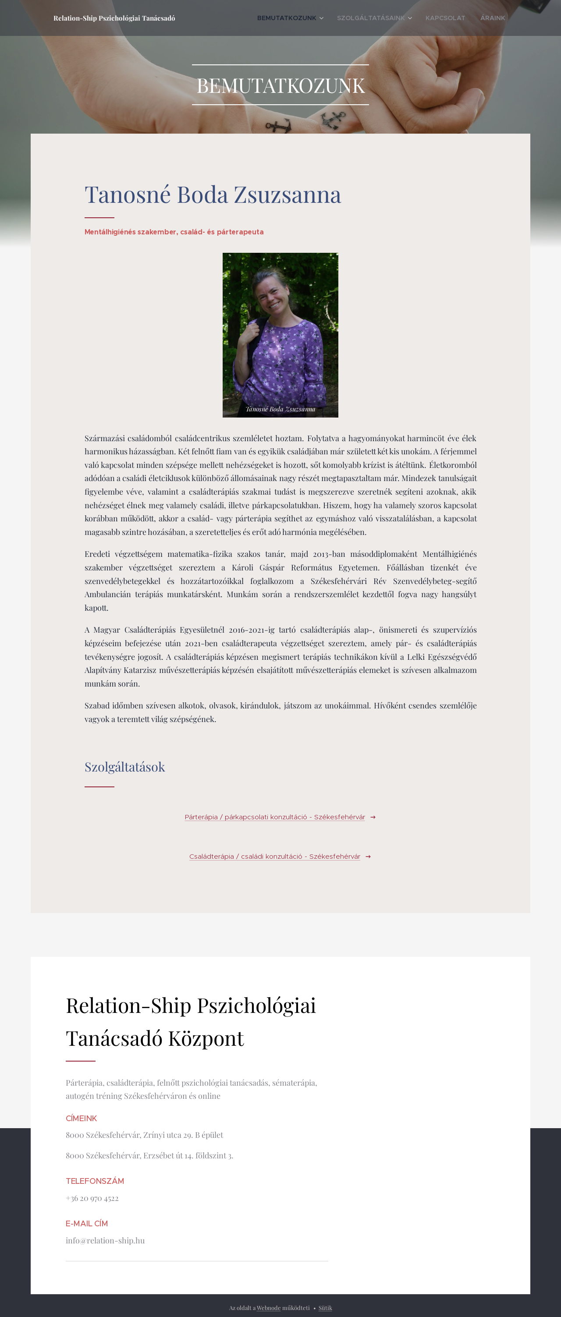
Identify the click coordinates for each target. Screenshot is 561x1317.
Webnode (269, 1307)
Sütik (325, 1307)
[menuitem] (317, 18)
